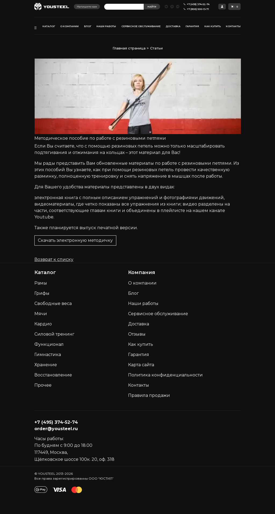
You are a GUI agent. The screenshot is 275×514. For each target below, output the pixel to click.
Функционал (49, 344)
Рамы (40, 283)
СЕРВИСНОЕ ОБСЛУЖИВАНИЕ (141, 26)
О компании (142, 283)
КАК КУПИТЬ (212, 26)
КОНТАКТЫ (233, 26)
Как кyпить (140, 344)
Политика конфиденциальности (165, 375)
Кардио (43, 323)
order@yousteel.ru (56, 428)
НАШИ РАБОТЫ (106, 26)
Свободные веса (53, 303)
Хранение (45, 364)
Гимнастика (47, 354)
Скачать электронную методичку (75, 240)
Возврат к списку (53, 259)
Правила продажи (149, 395)
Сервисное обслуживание (158, 313)
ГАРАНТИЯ (192, 26)
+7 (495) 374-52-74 (56, 422)
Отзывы (137, 334)
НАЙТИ (151, 6)
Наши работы (143, 303)
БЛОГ (87, 26)
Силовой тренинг (54, 334)
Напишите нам (87, 6)
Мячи (40, 313)
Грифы (41, 293)
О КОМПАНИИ (69, 26)
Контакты (138, 385)
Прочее (43, 385)
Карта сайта (141, 364)
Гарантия (138, 354)
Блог (133, 293)
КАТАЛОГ (48, 26)
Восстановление (53, 375)
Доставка (138, 323)
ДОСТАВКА (173, 26)
